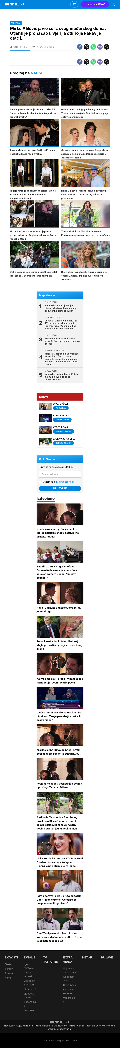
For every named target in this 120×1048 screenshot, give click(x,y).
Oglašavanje (60, 1025)
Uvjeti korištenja (24, 1025)
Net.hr (36, 73)
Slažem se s (58, 481)
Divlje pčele (30, 989)
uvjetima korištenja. (65, 481)
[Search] (113, 4)
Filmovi (9, 968)
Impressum (9, 1025)
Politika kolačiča (76, 1025)
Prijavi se (60, 488)
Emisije (9, 973)
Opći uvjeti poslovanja (59, 1029)
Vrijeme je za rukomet (70, 970)
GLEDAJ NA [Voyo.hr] (95, 4)
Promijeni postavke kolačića (100, 1025)
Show (43, 397)
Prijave (107, 957)
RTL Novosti (48, 459)
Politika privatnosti (43, 1025)
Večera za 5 (30, 1003)
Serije (8, 964)
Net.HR (87, 957)
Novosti (11, 957)
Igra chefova (29, 966)
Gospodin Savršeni (29, 982)
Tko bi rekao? (28, 974)
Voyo (8, 977)
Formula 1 (30, 1010)
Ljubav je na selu (29, 995)
